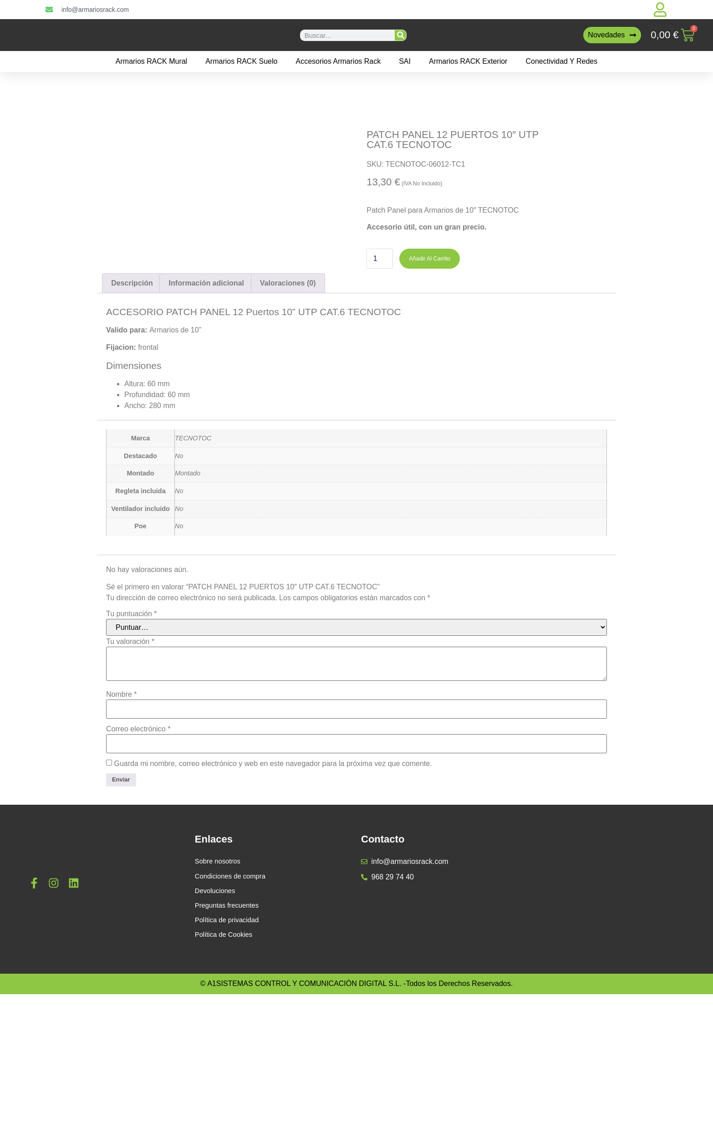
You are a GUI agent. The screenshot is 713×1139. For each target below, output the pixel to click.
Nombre (121, 836)
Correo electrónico (138, 871)
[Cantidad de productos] (380, 260)
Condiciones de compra (233, 1022)
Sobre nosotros (219, 1007)
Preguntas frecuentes (229, 1053)
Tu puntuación (131, 756)
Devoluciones (217, 1038)
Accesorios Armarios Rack (338, 61)
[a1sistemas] (605, 1034)
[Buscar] (400, 35)
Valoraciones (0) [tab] (288, 425)
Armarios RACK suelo (241, 61)
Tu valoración (130, 783)
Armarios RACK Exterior (468, 61)
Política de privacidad (229, 1069)
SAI (405, 61)
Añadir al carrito (435, 259)
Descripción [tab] (132, 425)
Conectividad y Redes (561, 61)
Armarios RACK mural (151, 61)
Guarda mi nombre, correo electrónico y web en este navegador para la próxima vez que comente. (273, 905)
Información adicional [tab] (206, 425)
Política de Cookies (226, 1084)
